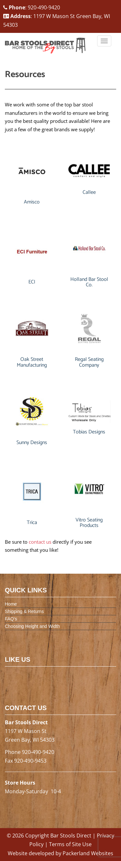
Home (11, 604)
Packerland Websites (88, 853)
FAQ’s (11, 618)
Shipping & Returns (24, 611)
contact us (40, 542)
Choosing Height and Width (32, 626)
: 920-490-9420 (31, 7)
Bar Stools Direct (70, 835)
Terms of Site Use (70, 844)
